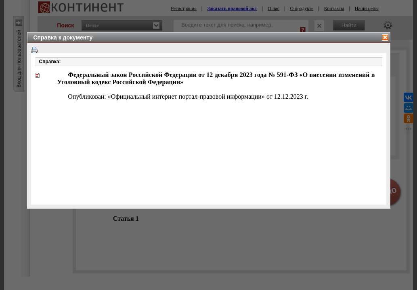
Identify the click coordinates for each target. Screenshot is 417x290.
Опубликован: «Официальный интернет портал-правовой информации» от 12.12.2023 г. (188, 96)
